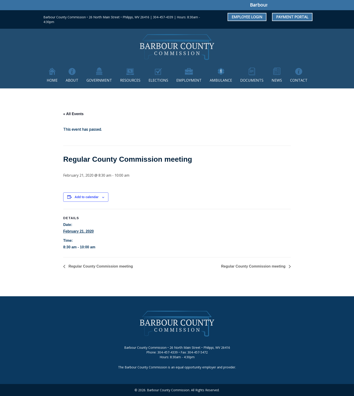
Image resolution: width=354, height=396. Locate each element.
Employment (189, 80)
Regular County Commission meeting (100, 266)
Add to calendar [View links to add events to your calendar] (87, 197)
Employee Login (247, 16)
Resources (130, 80)
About (72, 80)
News (277, 80)
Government (99, 80)
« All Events (73, 114)
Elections (158, 80)
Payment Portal (292, 16)
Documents (251, 80)
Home (52, 80)
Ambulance (221, 80)
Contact (298, 80)
